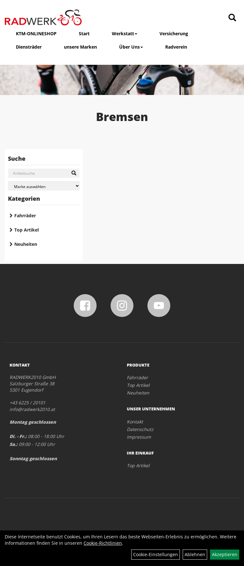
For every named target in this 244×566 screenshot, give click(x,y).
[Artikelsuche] (232, 18)
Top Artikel (26, 230)
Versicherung (173, 33)
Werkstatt (124, 33)
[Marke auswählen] (44, 186)
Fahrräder (25, 215)
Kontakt (135, 422)
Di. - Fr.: (18, 436)
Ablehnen (195, 554)
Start (84, 33)
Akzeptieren (224, 554)
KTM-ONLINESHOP (36, 33)
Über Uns (131, 47)
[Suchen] (73, 173)
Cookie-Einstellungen (155, 554)
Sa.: (13, 444)
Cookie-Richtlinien (103, 543)
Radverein (176, 47)
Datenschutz (140, 429)
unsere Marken (80, 47)
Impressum (139, 437)
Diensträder (29, 47)
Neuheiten (25, 244)
